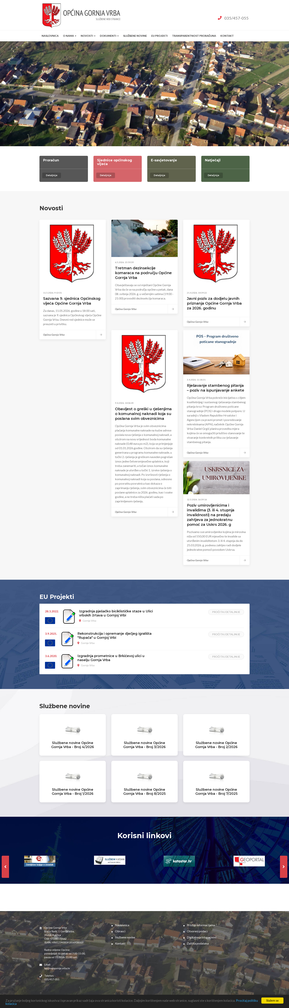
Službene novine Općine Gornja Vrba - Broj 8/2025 (144, 792)
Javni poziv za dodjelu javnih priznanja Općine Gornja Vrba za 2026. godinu (214, 303)
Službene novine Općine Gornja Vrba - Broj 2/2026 (216, 745)
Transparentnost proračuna (194, 35)
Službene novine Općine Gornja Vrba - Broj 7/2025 (216, 792)
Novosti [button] (88, 35)
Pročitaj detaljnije (226, 611)
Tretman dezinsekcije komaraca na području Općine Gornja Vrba (143, 273)
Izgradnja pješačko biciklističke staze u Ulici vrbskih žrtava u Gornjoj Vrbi (116, 613)
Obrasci (118, 931)
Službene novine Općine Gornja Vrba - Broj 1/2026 (72, 792)
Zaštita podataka (196, 943)
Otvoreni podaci (195, 931)
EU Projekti (159, 35)
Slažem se (272, 1000)
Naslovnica (50, 35)
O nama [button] (69, 35)
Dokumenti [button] (109, 35)
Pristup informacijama (199, 925)
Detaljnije (51, 175)
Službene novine (135, 35)
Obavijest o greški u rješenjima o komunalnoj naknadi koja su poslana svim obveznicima (143, 414)
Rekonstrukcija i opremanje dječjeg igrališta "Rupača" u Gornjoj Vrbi (114, 636)
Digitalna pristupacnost (200, 937)
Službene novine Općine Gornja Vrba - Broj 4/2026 (72, 745)
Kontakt (227, 35)
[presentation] (5, 867)
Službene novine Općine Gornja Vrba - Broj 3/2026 (144, 745)
